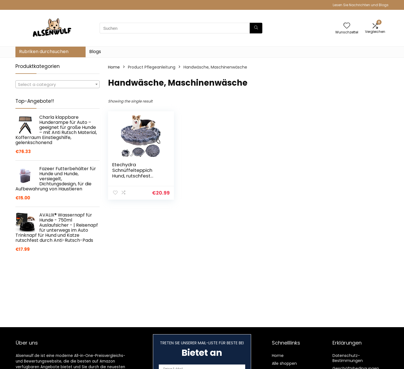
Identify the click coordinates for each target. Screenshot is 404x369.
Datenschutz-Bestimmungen (347, 358)
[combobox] (57, 84)
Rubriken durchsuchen (43, 51)
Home (114, 67)
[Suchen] (256, 28)
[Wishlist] (346, 26)
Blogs (95, 51)
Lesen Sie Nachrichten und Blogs (361, 5)
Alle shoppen (284, 363)
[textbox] (57, 84)
